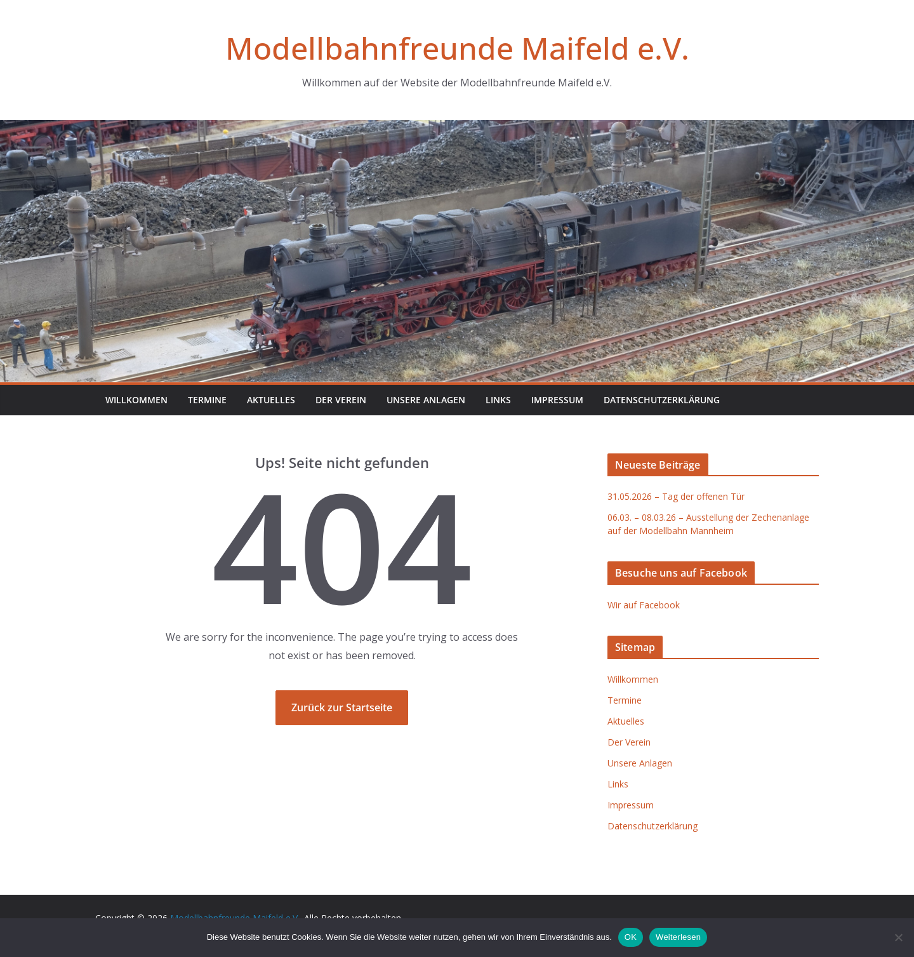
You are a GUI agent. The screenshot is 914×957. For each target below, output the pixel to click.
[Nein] (898, 937)
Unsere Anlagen (426, 400)
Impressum (557, 400)
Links (498, 400)
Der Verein (340, 400)
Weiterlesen (678, 937)
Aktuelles (271, 400)
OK (631, 937)
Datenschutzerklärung (662, 400)
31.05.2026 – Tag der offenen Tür (676, 496)
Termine (207, 400)
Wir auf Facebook (643, 605)
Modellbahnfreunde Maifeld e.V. (457, 48)
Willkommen (136, 400)
